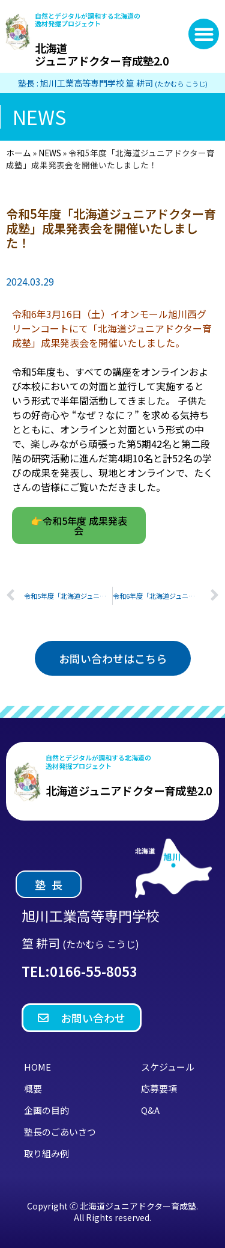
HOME (37, 1066)
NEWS (49, 153)
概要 (33, 1088)
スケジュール (167, 1066)
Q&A (150, 1110)
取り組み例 (46, 1153)
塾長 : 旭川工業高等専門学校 (113, 83)
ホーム (18, 153)
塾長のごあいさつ (60, 1131)
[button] (203, 34)
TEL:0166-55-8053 (79, 970)
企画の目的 (46, 1110)
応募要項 (159, 1088)
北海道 (102, 54)
